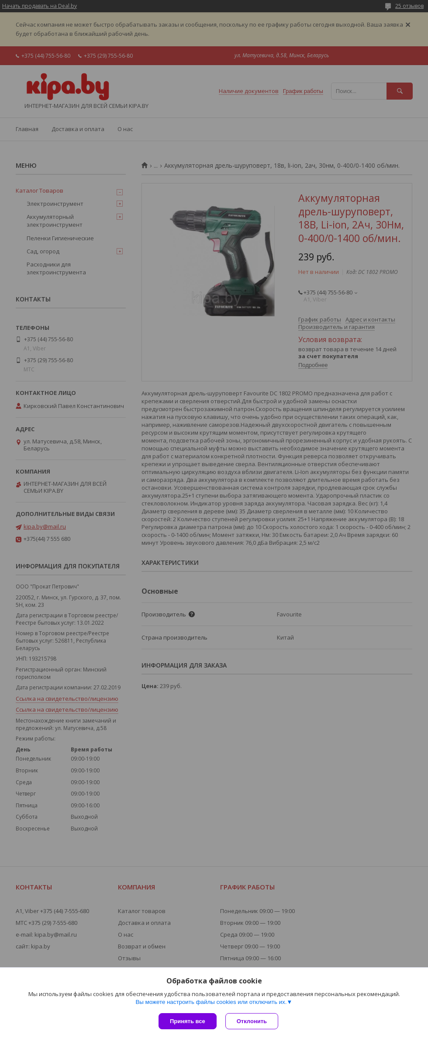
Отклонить (252, 1021)
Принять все (187, 1021)
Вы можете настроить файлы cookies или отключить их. (210, 1002)
